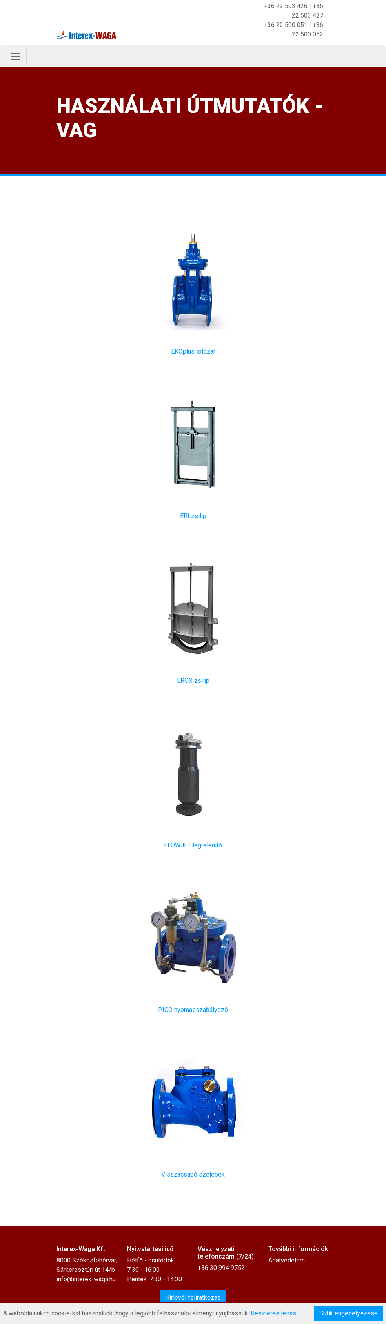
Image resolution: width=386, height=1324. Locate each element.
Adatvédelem (286, 1260)
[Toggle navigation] (16, 56)
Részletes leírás (273, 1313)
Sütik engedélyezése (348, 1313)
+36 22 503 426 (286, 6)
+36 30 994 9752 (221, 1267)
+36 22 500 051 (286, 25)
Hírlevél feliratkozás (193, 1297)
